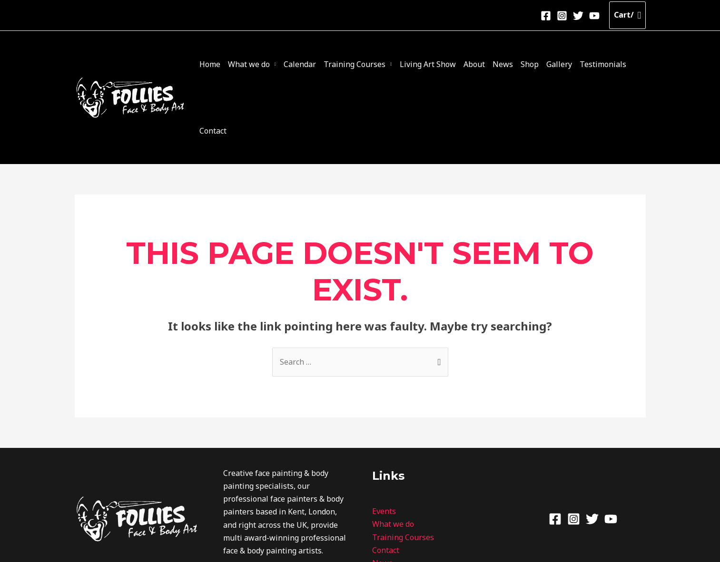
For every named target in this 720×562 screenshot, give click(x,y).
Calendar (313, 64)
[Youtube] (594, 15)
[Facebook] (546, 15)
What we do (265, 64)
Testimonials (589, 64)
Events (384, 445)
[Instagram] (562, 15)
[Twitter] (578, 15)
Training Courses (364, 64)
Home (230, 64)
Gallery (549, 64)
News (501, 64)
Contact (630, 64)
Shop (524, 64)
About (476, 64)
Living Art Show (433, 64)
